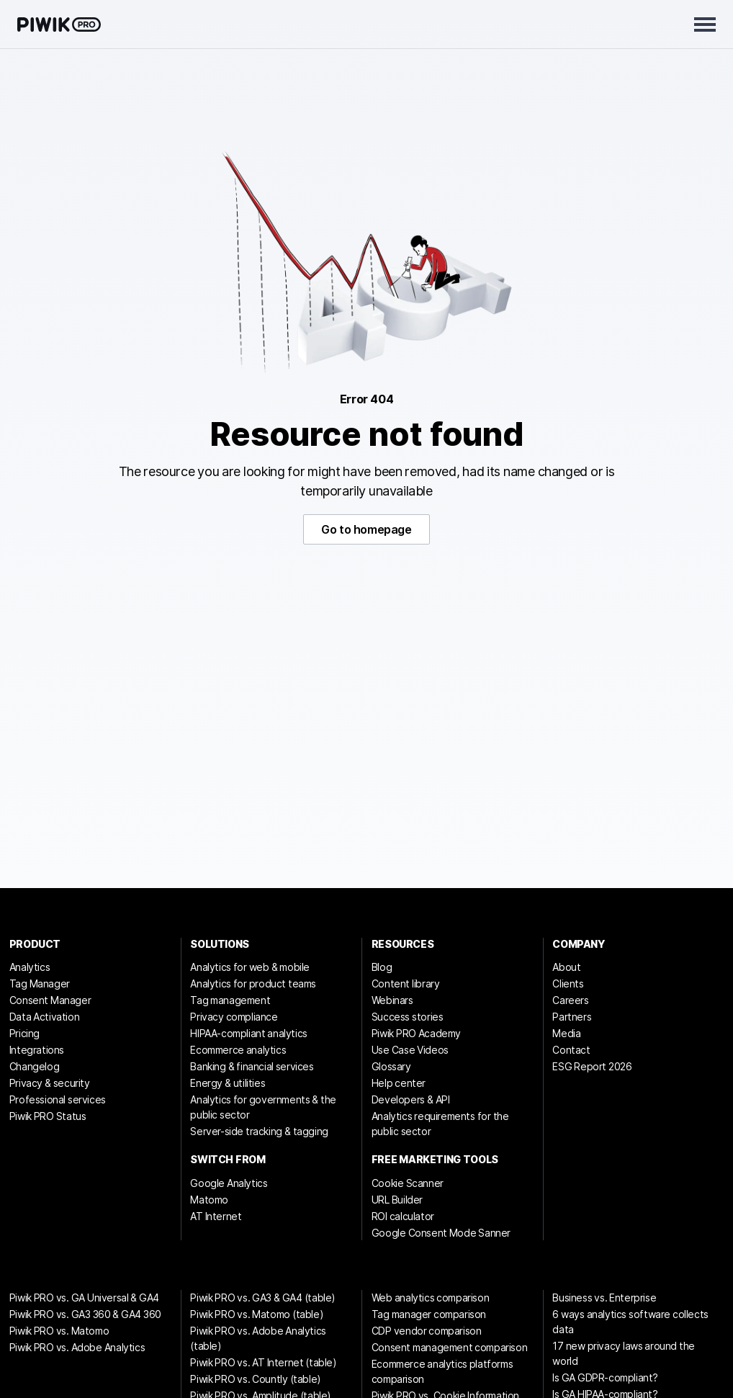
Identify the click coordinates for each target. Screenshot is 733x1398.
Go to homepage (366, 529)
